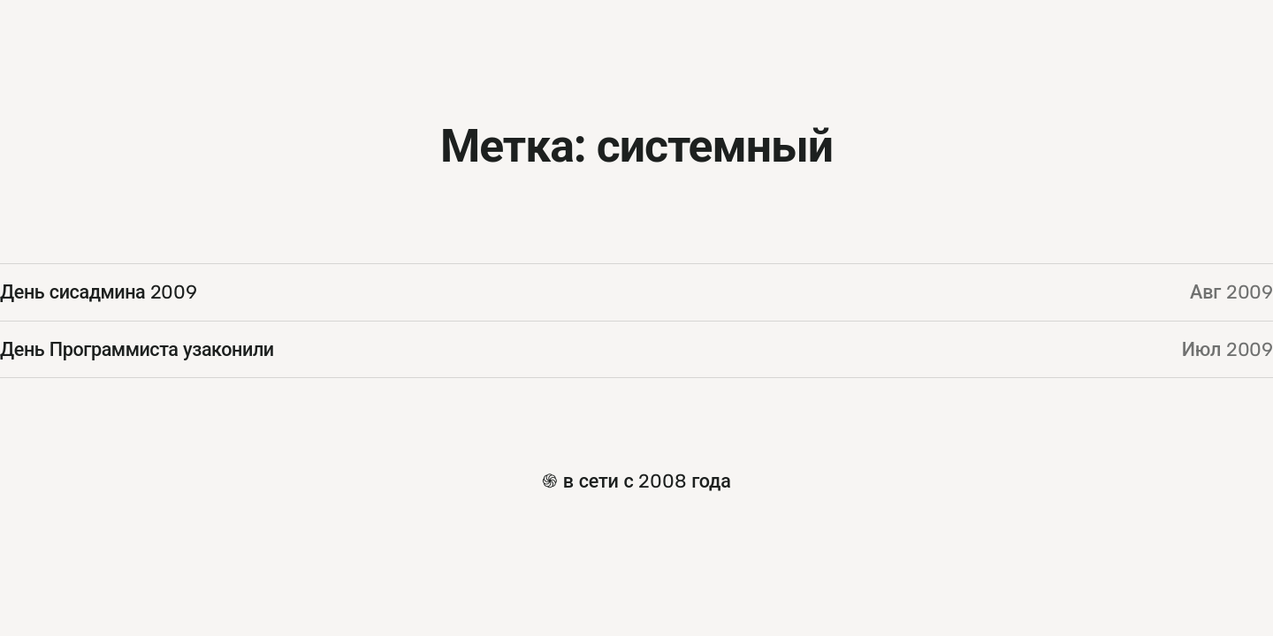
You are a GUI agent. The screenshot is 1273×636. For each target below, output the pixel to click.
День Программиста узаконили (137, 348)
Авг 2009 (1231, 291)
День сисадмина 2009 (98, 291)
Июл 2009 (1227, 348)
